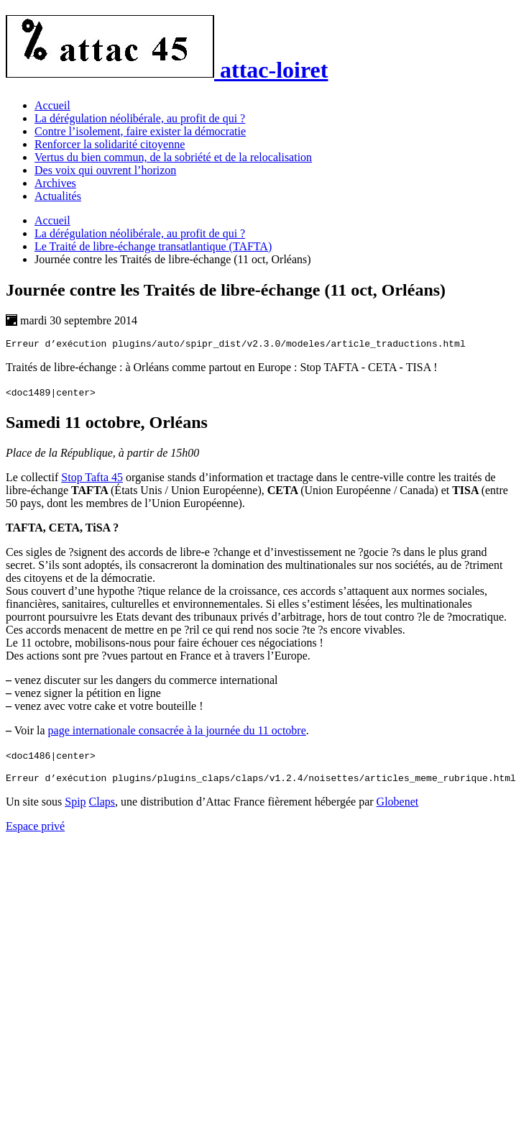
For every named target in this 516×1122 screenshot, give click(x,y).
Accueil (52, 105)
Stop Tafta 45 (92, 479)
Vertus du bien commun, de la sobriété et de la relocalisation (173, 157)
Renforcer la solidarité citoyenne (109, 144)
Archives (55, 183)
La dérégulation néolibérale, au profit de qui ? (139, 118)
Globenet (398, 806)
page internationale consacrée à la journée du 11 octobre (177, 732)
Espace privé (35, 830)
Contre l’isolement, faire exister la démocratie (140, 131)
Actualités (57, 196)
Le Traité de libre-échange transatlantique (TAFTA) (153, 246)
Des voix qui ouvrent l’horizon (105, 170)
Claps (102, 806)
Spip (75, 806)
